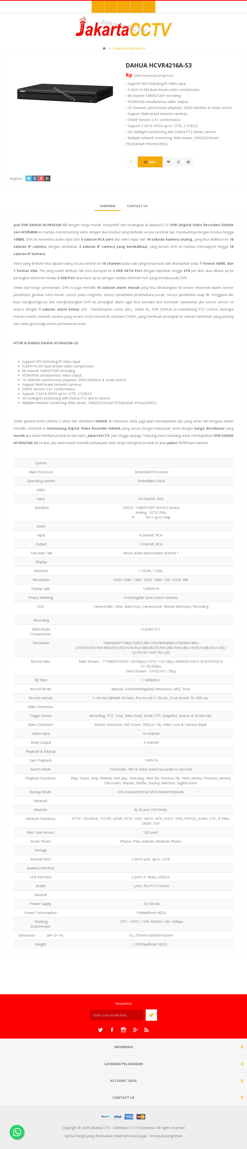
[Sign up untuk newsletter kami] (116, 1015)
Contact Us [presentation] (137, 206)
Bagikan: (16, 178)
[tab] (107, 206)
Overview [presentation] (108, 206)
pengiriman (165, 75)
